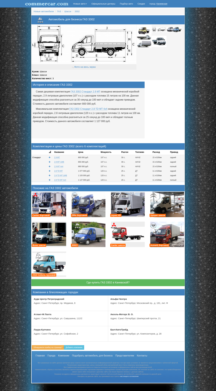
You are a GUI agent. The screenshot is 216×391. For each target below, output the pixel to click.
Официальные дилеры (103, 3)
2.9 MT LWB (59, 162)
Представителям (124, 355)
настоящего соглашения (129, 376)
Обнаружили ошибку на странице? (47, 347)
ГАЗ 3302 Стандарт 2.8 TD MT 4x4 (88, 109)
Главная (40, 355)
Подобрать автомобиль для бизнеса (92, 355)
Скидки (141, 3)
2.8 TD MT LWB (60, 175)
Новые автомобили (44, 11)
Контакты (142, 355)
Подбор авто (126, 3)
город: (158, 3)
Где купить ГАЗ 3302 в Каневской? (108, 282)
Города (51, 355)
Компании (63, 355)
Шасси (67, 11)
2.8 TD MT (58, 171)
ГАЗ (59, 11)
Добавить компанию (74, 347)
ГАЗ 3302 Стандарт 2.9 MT (85, 91)
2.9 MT (57, 157)
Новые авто (80, 3)
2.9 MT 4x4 (58, 166)
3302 (77, 11)
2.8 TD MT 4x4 (60, 180)
